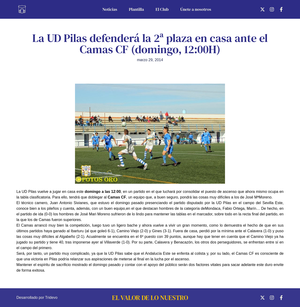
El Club (162, 9)
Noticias (109, 9)
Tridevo (51, 298)
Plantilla (136, 9)
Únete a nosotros (195, 9)
